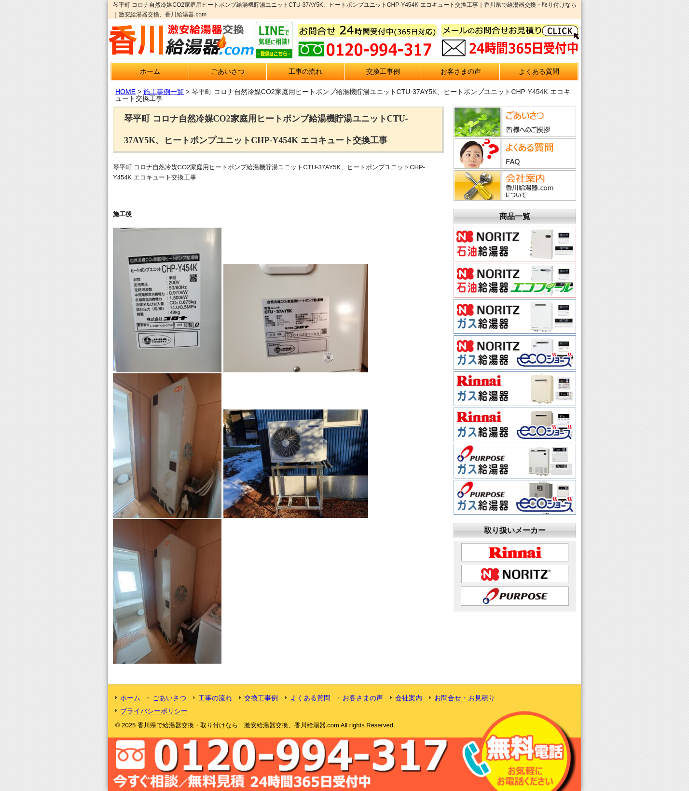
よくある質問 (539, 71)
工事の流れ (305, 71)
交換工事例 (383, 71)
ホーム (150, 71)
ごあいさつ (228, 71)
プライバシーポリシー (154, 711)
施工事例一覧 (163, 91)
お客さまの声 (461, 71)
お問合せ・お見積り (464, 698)
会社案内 (408, 698)
